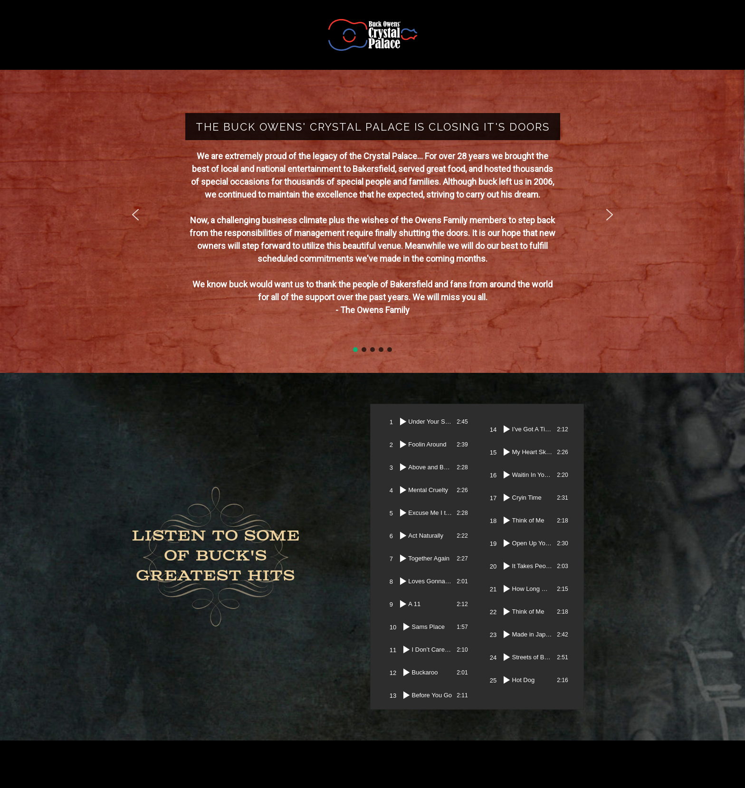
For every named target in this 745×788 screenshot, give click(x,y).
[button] (135, 214)
